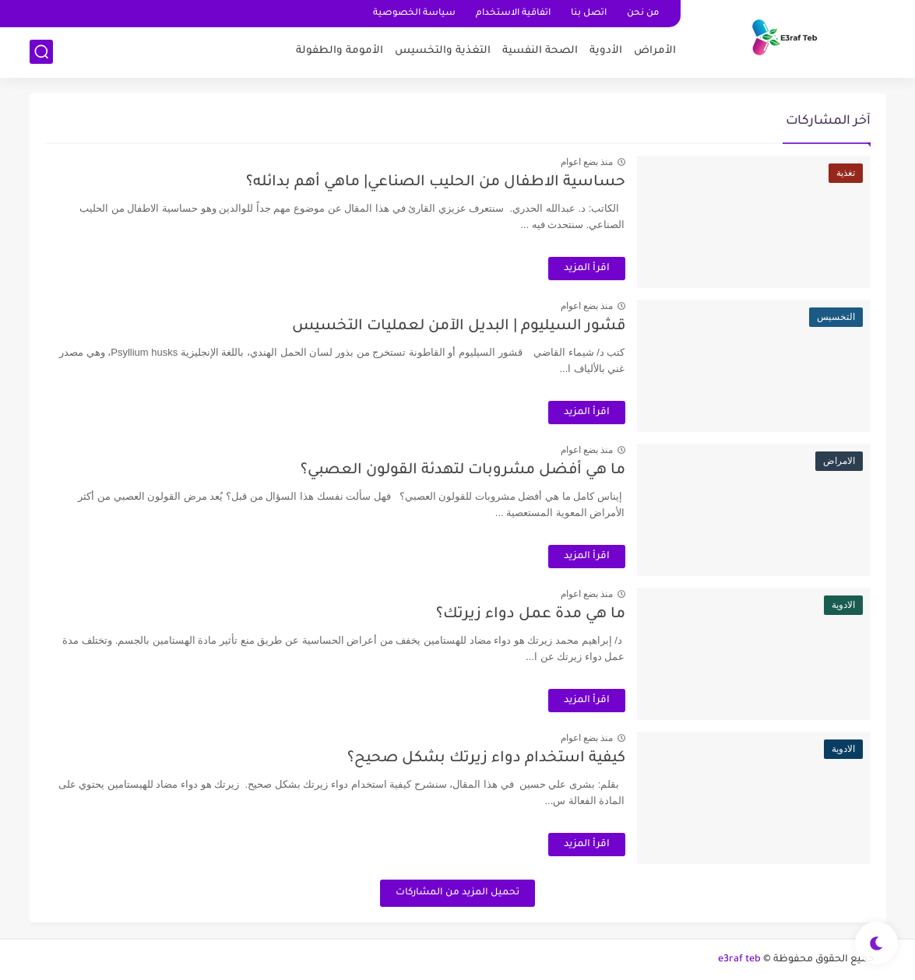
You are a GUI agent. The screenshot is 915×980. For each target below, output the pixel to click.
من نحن (643, 14)
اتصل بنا (589, 14)
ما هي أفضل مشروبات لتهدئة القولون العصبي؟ (463, 470)
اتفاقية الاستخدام (513, 14)
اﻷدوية (605, 51)
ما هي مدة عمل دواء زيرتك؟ (530, 614)
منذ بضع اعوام (587, 161)
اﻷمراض (655, 51)
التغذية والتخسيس (443, 51)
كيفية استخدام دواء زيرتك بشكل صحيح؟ (486, 758)
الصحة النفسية (540, 51)
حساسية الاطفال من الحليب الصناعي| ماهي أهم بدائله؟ (435, 182)
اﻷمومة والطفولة (339, 51)
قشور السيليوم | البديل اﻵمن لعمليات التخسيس (458, 326)
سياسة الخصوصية (414, 14)
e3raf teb (739, 959)
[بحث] (41, 52)
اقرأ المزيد (587, 268)
